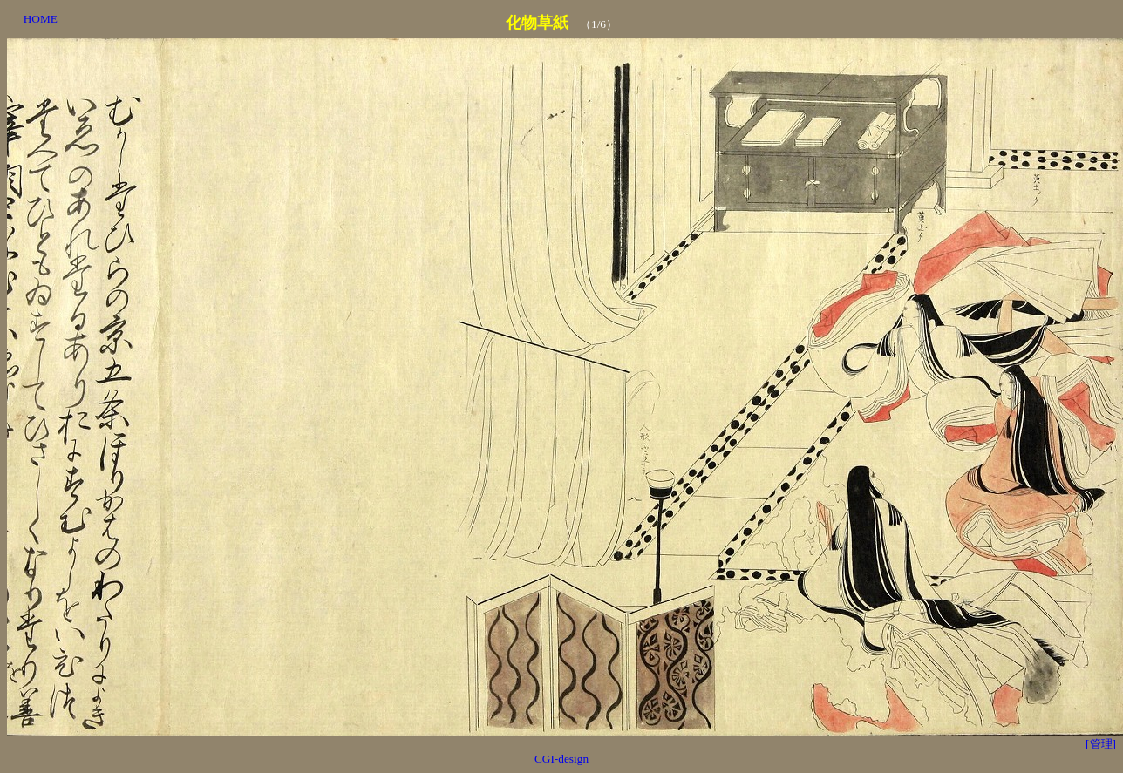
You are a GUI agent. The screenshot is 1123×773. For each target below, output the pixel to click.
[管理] (1101, 743)
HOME (41, 18)
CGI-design (561, 758)
